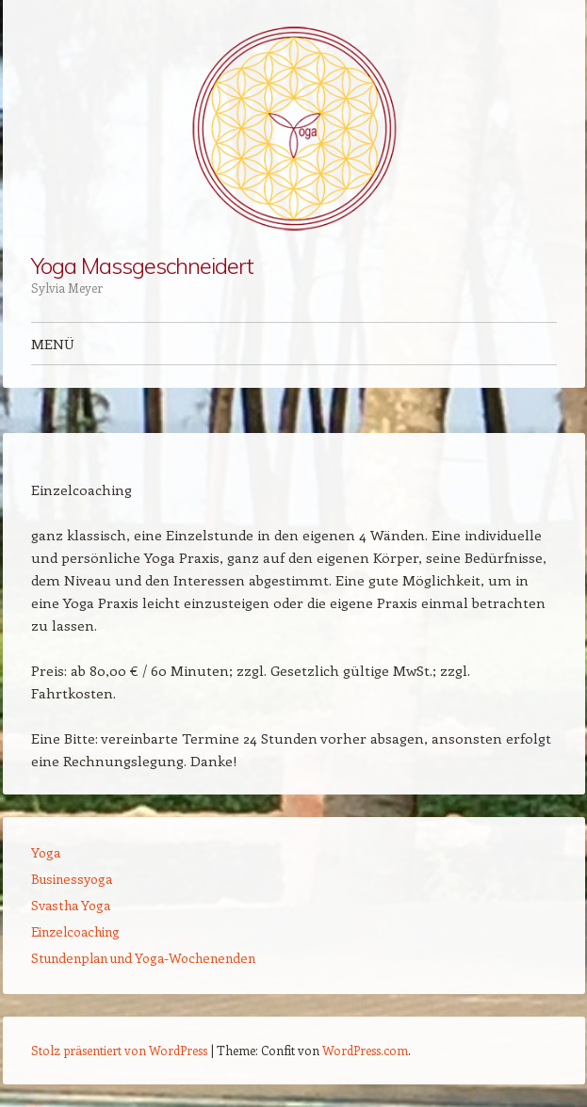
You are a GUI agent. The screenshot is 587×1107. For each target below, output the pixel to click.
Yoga (45, 852)
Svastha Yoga (70, 905)
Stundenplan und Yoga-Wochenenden (143, 958)
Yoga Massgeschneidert (142, 265)
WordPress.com (365, 1050)
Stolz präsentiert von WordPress (119, 1050)
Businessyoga (71, 879)
